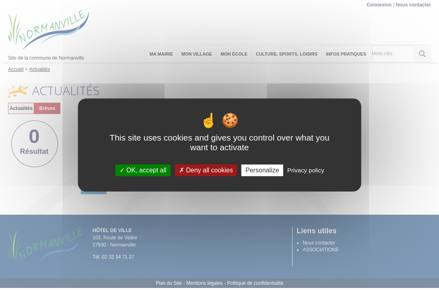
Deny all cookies (206, 170)
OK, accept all (143, 170)
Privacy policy (305, 170)
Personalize (262, 170)
